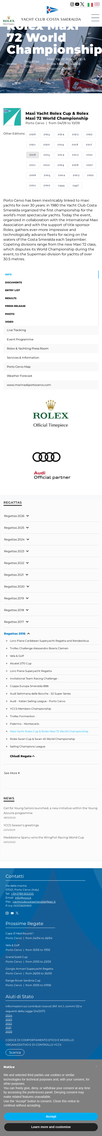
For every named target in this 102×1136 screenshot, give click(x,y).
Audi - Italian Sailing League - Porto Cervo (37, 701)
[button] (96, 1066)
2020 (46, 144)
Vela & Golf (17, 655)
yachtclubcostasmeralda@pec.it (34, 901)
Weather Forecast (19, 375)
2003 (76, 175)
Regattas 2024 (14, 539)
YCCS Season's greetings (21, 825)
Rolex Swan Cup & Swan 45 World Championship (42, 739)
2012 (89, 154)
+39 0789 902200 (22, 893)
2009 (61, 165)
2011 (32, 165)
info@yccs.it (23, 897)
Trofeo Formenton (22, 716)
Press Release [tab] (15, 306)
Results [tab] (10, 298)
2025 (47, 134)
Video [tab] (9, 321)
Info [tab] (8, 274)
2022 (89, 134)
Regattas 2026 (14, 516)
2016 (32, 154)
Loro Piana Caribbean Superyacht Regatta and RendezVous (49, 640)
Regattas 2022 (14, 563)
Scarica (15, 1052)
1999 (61, 185)
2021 (32, 144)
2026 (32, 134)
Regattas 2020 (14, 586)
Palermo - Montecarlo (24, 723)
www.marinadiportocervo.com (29, 385)
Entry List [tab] (12, 290)
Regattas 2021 (14, 574)
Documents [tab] (13, 282)
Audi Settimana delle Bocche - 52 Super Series (40, 693)
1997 (76, 185)
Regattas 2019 (14, 598)
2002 (90, 175)
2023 (75, 134)
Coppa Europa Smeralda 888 (29, 686)
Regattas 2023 (14, 551)
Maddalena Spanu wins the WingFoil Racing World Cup (44, 837)
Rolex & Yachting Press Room (28, 348)
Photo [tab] (9, 314)
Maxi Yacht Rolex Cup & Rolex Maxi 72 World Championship (49, 731)
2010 (46, 165)
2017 (89, 144)
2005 (47, 175)
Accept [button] (51, 1116)
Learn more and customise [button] (51, 1127)
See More (12, 773)
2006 (32, 175)
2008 (75, 165)
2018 (75, 144)
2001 (32, 185)
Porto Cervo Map (19, 366)
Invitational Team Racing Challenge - (34, 678)
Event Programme (20, 339)
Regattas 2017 (14, 622)
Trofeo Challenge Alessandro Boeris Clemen (39, 648)
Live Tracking (16, 330)
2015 (47, 154)
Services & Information (23, 357)
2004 (61, 175)
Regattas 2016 (14, 633)
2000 (47, 185)
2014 (61, 154)
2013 (75, 154)
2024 (61, 134)
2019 (61, 144)
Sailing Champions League (27, 746)
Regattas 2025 (14, 527)
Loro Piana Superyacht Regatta (31, 671)
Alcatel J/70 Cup (20, 663)
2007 (89, 165)
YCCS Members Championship (30, 708)
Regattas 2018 (14, 610)
